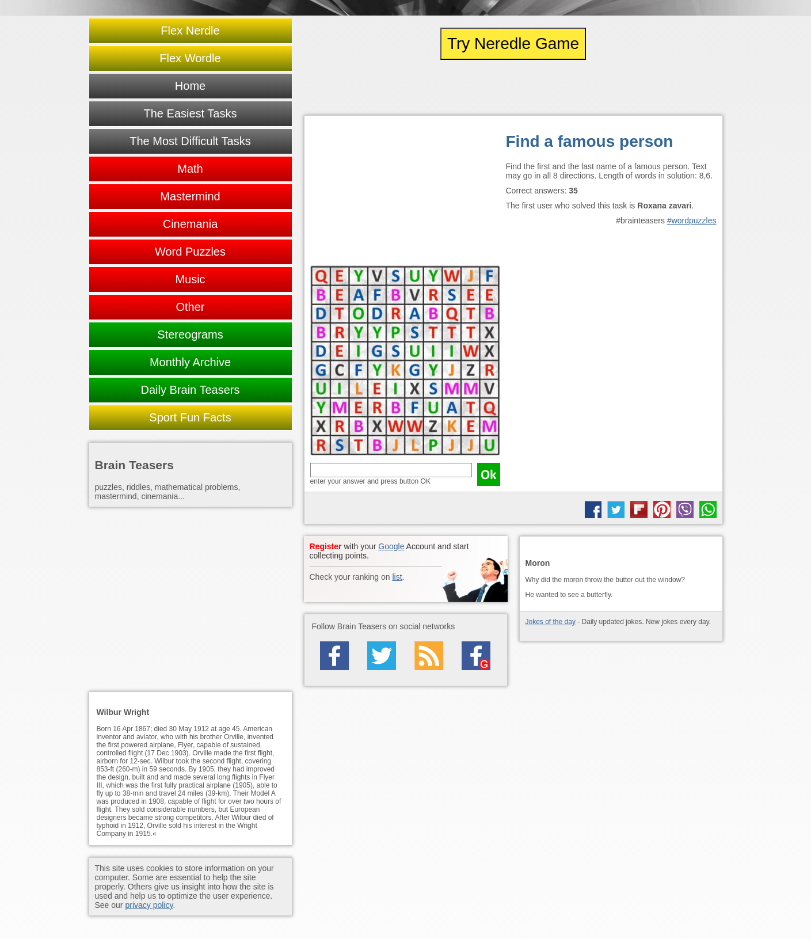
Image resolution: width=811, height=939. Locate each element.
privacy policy (149, 905)
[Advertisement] (405, 193)
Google (391, 546)
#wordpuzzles (692, 220)
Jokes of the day (551, 622)
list (397, 576)
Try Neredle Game (513, 43)
